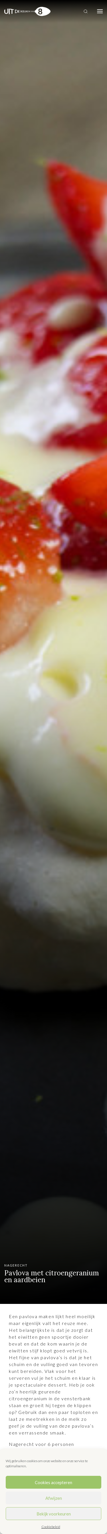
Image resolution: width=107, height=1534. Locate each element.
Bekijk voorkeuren (54, 1513)
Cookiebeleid (50, 1527)
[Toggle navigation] (100, 11)
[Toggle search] (85, 11)
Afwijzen (53, 1498)
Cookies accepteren (53, 1482)
